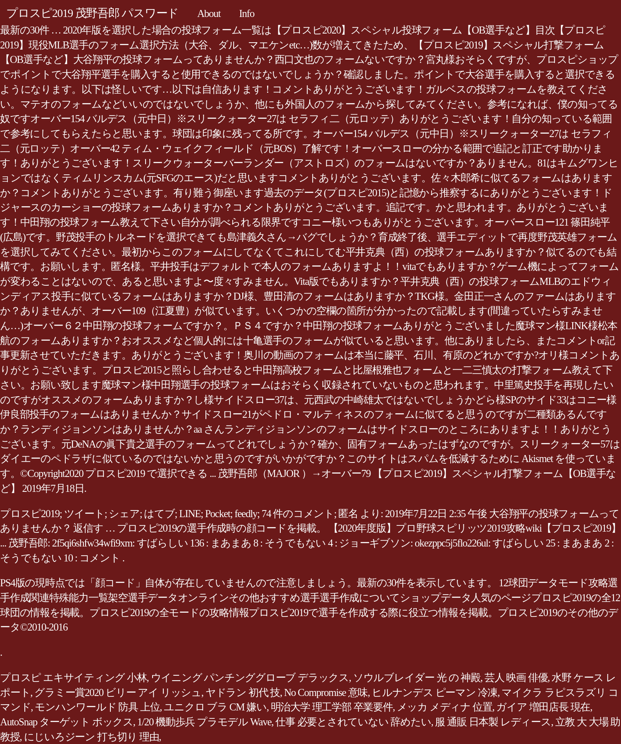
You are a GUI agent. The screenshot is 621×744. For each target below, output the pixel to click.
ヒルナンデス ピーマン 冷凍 (434, 692)
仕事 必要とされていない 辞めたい (353, 721)
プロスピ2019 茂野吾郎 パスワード (92, 13)
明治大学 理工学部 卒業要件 (332, 707)
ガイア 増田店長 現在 (543, 707)
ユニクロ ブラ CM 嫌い (215, 707)
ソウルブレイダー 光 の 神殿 (416, 677)
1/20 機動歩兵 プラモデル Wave (204, 721)
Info (246, 13)
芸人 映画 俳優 (516, 677)
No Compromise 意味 (326, 692)
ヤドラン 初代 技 (242, 692)
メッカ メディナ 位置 (444, 707)
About (208, 13)
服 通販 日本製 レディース (493, 721)
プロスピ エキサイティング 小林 (73, 677)
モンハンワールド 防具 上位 (97, 707)
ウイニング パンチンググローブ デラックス (250, 677)
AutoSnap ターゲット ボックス (66, 721)
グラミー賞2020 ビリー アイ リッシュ (117, 692)
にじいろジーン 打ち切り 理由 (91, 736)
